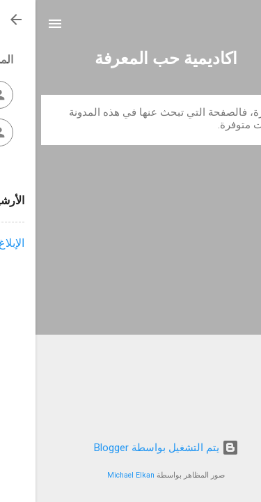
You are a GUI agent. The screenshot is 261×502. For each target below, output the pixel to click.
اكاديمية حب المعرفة (130, 58)
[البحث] (241, 28)
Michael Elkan (95, 475)
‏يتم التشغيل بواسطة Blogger (130, 447)
